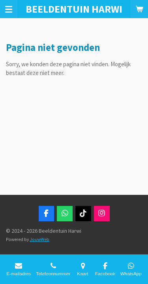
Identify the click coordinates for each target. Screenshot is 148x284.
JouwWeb (39, 239)
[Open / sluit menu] (8, 9)
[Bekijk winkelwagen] (139, 9)
